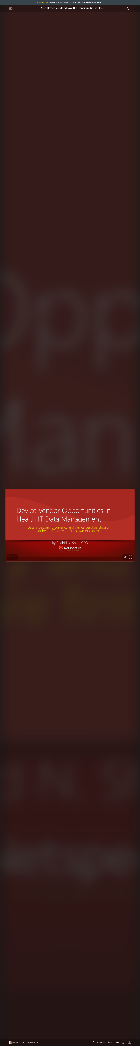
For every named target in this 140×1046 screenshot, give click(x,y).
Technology (99, 1042)
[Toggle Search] (127, 8)
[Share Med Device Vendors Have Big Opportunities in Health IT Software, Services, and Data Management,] (117, 1042)
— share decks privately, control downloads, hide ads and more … (70, 2)
